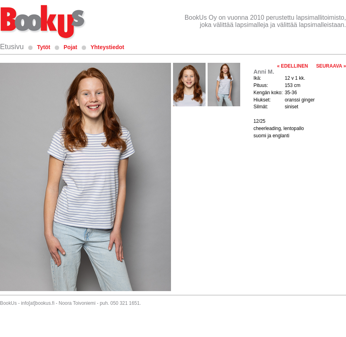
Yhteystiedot (107, 47)
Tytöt (43, 47)
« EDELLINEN (292, 66)
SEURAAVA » (331, 66)
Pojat (70, 47)
